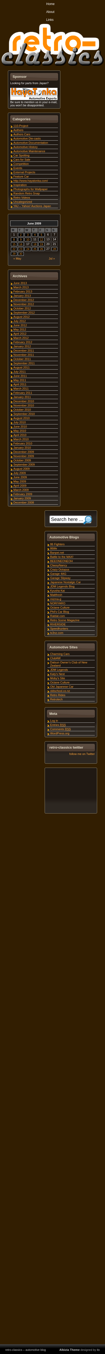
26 (41, 249)
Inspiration (20, 184)
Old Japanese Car (62, 686)
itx (98, 1349)
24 (27, 249)
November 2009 (23, 456)
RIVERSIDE (58, 624)
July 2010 (19, 422)
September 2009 (24, 464)
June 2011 (20, 375)
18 (34, 244)
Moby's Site (57, 678)
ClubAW (55, 658)
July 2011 (19, 371)
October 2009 (22, 460)
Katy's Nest (57, 674)
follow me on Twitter (82, 753)
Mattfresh (56, 594)
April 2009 (20, 485)
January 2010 (22, 447)
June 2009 (20, 477)
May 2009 (19, 481)
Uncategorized (22, 201)
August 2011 (21, 367)
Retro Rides (57, 695)
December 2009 (23, 451)
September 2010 (24, 413)
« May (17, 258)
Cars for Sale (21, 159)
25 (34, 249)
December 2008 (23, 502)
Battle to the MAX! (62, 556)
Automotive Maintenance (29, 151)
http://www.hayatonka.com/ (30, 180)
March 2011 (21, 388)
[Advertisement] (70, 791)
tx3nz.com (56, 632)
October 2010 (22, 409)
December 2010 (23, 401)
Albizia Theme (69, 1349)
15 (13, 244)
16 (20, 244)
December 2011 (23, 350)
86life (53, 548)
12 (41, 239)
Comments (60, 729)
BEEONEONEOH (61, 561)
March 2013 (21, 287)
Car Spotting (21, 155)
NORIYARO (57, 603)
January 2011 (22, 397)
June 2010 (20, 426)
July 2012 (19, 321)
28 (54, 249)
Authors (18, 130)
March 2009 (21, 489)
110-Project (20, 125)
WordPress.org (59, 733)
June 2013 (20, 283)
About (50, 12)
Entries (58, 724)
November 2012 (23, 304)
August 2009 (21, 468)
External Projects (24, 172)
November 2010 (23, 405)
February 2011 (22, 392)
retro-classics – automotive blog (25, 1349)
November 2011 (23, 354)
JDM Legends (59, 669)
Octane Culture (60, 607)
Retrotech (56, 699)
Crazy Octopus (59, 569)
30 (20, 253)
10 (27, 239)
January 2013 (22, 295)
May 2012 (19, 329)
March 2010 (21, 439)
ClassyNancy (58, 565)
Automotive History (25, 147)
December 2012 (23, 300)
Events (17, 168)
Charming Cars (60, 654)
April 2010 (20, 435)
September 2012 (24, 312)
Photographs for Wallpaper (30, 189)
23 (20, 249)
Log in (54, 720)
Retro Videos (21, 197)
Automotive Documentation (30, 142)
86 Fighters (57, 544)
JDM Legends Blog (62, 586)
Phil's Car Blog (59, 611)
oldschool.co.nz (60, 690)
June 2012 (20, 325)
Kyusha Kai (57, 590)
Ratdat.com (57, 616)
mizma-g (55, 599)
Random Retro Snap (26, 193)
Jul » (52, 258)
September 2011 (24, 363)
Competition (21, 163)
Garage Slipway (60, 578)
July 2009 (19, 473)
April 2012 (20, 333)
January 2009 (22, 498)
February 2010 (22, 443)
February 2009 (22, 494)
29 (13, 253)
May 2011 (19, 380)
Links (50, 20)
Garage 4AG (58, 573)
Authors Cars (21, 134)
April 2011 (20, 384)
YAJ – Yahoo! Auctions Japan (32, 206)
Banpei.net (57, 552)
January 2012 (22, 346)
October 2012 (22, 308)
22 (13, 249)
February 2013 (22, 291)
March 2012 (21, 337)
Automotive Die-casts (27, 138)
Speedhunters (59, 628)
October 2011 (22, 359)
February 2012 (22, 342)
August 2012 (21, 316)
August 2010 (21, 418)
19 (41, 244)
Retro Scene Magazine (65, 620)
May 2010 (19, 430)
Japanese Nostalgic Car (65, 582)
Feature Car (21, 176)
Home (50, 4)
